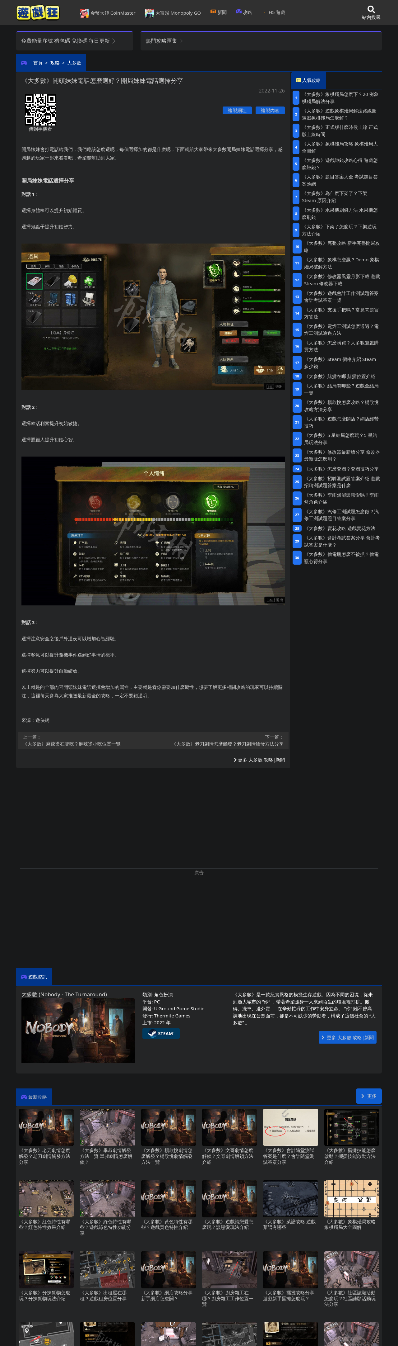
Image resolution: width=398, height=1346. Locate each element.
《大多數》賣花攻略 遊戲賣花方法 (339, 528)
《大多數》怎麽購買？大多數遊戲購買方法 (341, 346)
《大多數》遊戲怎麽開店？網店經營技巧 (341, 422)
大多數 (74, 62)
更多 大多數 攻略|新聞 (259, 759)
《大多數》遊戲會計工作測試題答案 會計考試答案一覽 (341, 296)
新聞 (218, 12)
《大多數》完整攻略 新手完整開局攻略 (342, 246)
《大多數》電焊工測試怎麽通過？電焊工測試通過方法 (341, 329)
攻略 (244, 12)
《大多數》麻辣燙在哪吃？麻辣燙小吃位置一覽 (86, 740)
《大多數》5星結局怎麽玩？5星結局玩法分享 (340, 438)
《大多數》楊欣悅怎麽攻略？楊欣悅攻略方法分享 (341, 405)
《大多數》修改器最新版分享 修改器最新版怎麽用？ (342, 455)
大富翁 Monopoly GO (173, 13)
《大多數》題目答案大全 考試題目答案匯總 (340, 180)
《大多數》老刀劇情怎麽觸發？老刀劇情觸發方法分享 (220, 740)
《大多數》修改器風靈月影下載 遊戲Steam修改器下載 (342, 280)
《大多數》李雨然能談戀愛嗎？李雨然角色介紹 (341, 498)
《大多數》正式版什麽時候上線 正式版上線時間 (340, 130)
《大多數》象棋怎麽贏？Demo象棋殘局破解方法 (341, 263)
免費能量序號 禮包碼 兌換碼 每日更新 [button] (69, 40)
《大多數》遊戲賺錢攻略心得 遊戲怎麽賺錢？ (340, 163)
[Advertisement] (199, 919)
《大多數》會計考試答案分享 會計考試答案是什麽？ (342, 541)
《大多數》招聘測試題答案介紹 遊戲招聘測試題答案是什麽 (342, 482)
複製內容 (270, 110)
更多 (369, 1096)
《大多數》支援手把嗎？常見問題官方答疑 (341, 313)
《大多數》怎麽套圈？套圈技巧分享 (341, 469)
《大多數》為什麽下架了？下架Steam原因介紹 (334, 196)
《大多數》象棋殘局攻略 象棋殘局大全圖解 (340, 147)
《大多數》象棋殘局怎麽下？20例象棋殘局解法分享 (340, 97)
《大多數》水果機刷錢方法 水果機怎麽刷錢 (340, 213)
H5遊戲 (273, 12)
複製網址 (237, 110)
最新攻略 (37, 1097)
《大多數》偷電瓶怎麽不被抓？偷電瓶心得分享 (341, 557)
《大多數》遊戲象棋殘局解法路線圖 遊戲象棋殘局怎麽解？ (339, 114)
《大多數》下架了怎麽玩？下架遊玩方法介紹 (339, 230)
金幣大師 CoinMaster (108, 13)
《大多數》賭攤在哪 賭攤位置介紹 (339, 376)
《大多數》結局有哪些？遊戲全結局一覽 (341, 389)
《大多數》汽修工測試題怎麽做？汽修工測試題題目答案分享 (341, 515)
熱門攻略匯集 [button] (165, 40)
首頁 (38, 62)
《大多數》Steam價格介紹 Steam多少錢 (340, 362)
